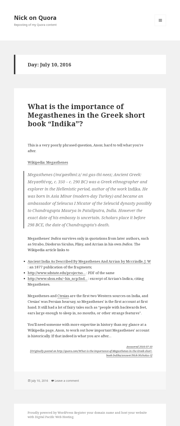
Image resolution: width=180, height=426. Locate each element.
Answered (139, 347)
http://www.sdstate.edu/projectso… (57, 272)
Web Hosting (64, 417)
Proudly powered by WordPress (50, 413)
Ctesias (63, 295)
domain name (104, 413)
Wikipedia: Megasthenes (48, 162)
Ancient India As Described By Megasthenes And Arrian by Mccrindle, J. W (89, 261)
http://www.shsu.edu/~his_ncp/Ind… (57, 278)
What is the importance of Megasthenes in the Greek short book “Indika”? (86, 114)
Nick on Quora (35, 18)
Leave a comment (67, 381)
